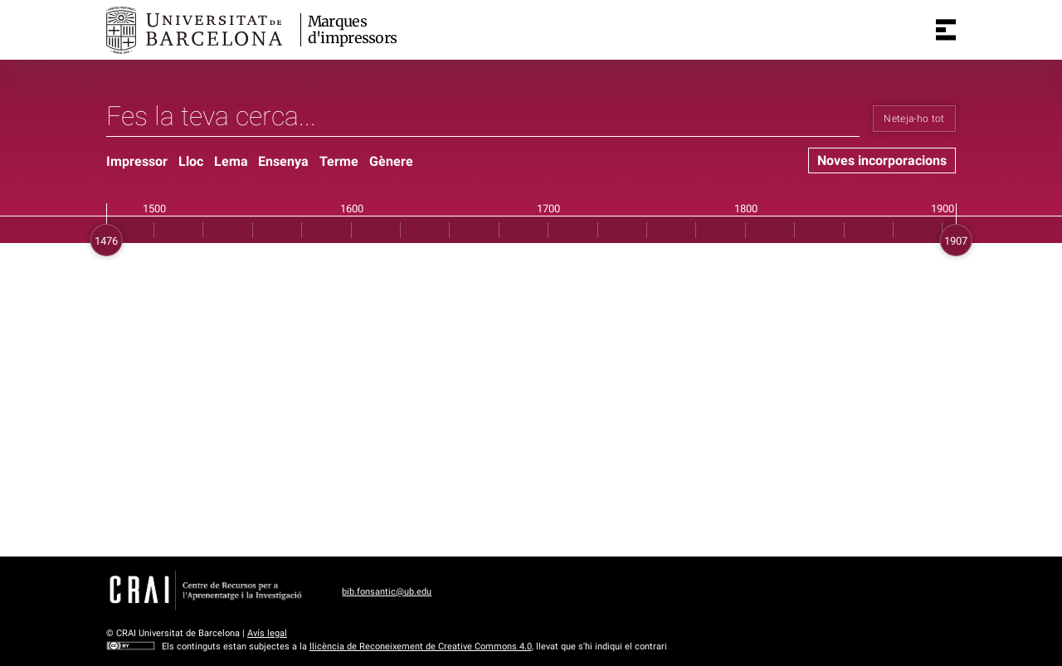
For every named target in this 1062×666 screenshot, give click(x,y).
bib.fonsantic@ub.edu (386, 591)
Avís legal (267, 633)
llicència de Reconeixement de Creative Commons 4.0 (420, 646)
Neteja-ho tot (914, 118)
